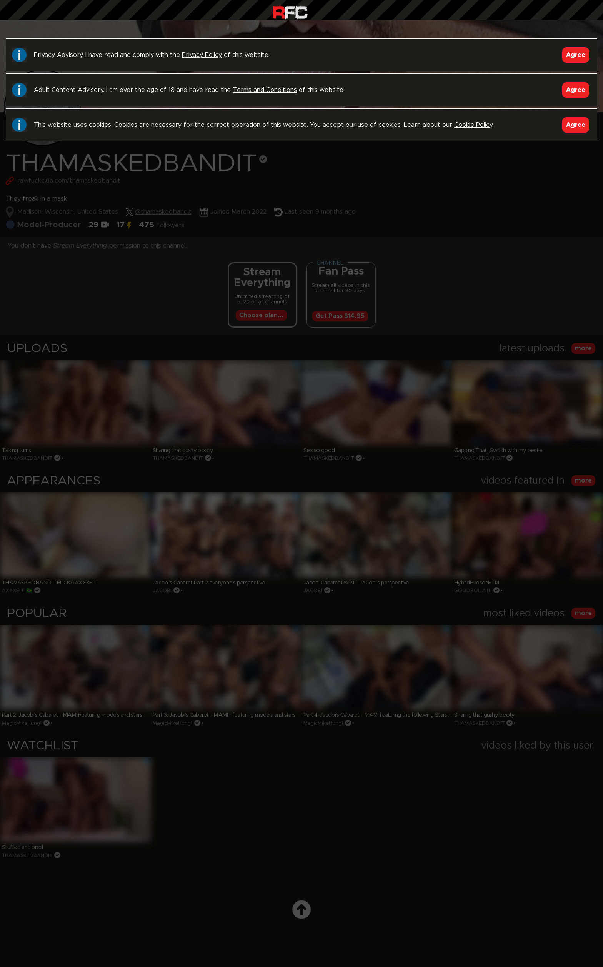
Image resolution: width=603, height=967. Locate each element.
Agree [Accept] (575, 55)
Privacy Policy (202, 55)
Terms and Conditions (265, 90)
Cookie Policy (473, 125)
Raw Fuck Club (290, 12)
